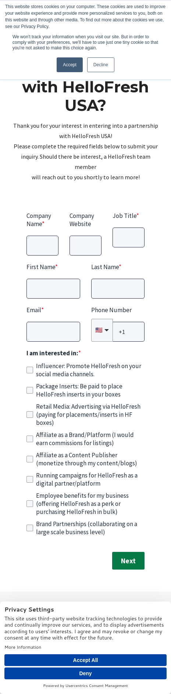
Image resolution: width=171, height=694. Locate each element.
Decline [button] (100, 64)
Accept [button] (69, 64)
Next (128, 560)
